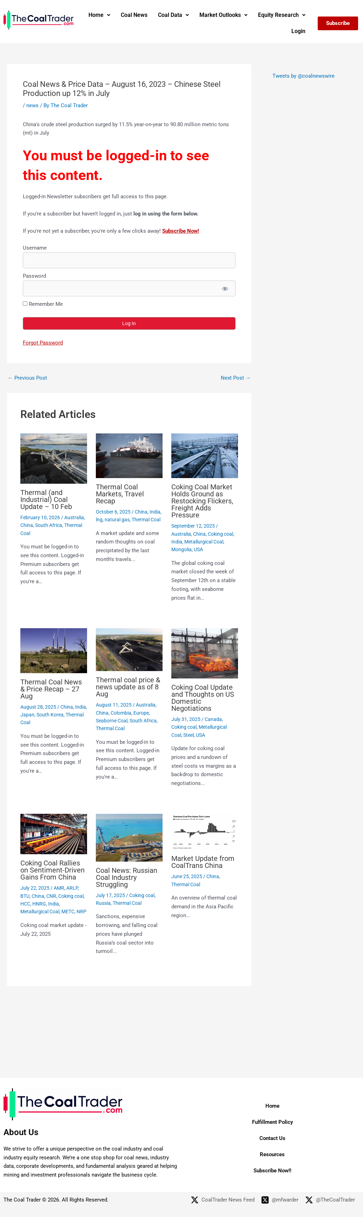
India (155, 512)
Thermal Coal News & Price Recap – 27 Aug (51, 689)
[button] (99, 15)
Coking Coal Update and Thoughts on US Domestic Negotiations (202, 698)
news (32, 105)
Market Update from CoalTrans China (203, 862)
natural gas (117, 519)
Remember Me (43, 304)
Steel (188, 735)
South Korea (50, 714)
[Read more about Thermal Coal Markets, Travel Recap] (129, 455)
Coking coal (220, 534)
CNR (51, 896)
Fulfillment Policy (272, 1122)
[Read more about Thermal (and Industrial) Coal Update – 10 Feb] (53, 458)
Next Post (236, 378)
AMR (59, 888)
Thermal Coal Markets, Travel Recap (120, 494)
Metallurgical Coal (203, 542)
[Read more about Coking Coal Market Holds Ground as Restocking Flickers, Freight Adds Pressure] (204, 455)
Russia (103, 903)
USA (198, 549)
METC (67, 911)
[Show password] (225, 288)
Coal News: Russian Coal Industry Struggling (126, 877)
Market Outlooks (223, 15)
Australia (74, 517)
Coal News (134, 15)
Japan (27, 714)
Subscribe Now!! (272, 1170)
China (26, 525)
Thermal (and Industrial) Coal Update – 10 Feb (46, 499)
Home (99, 15)
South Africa (48, 525)
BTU (24, 896)
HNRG (39, 904)
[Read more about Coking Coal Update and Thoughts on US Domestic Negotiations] (204, 653)
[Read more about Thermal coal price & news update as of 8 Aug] (129, 649)
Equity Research (281, 15)
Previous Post (27, 378)
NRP (81, 911)
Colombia (121, 713)
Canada (213, 719)
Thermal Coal (146, 519)
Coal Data (173, 15)
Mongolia (181, 549)
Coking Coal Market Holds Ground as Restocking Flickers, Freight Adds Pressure (202, 501)
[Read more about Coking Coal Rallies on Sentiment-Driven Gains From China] (53, 833)
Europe (141, 713)
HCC (25, 904)
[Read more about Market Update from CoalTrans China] (204, 831)
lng (99, 519)
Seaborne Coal (111, 720)
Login (298, 31)
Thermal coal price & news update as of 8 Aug (128, 687)
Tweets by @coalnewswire (303, 76)
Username (35, 248)
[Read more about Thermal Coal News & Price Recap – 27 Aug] (53, 650)
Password (34, 276)
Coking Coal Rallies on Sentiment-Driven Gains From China (52, 870)
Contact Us (272, 1138)
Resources (272, 1154)
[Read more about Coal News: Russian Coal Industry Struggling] (129, 837)
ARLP (72, 888)
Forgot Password (43, 343)
